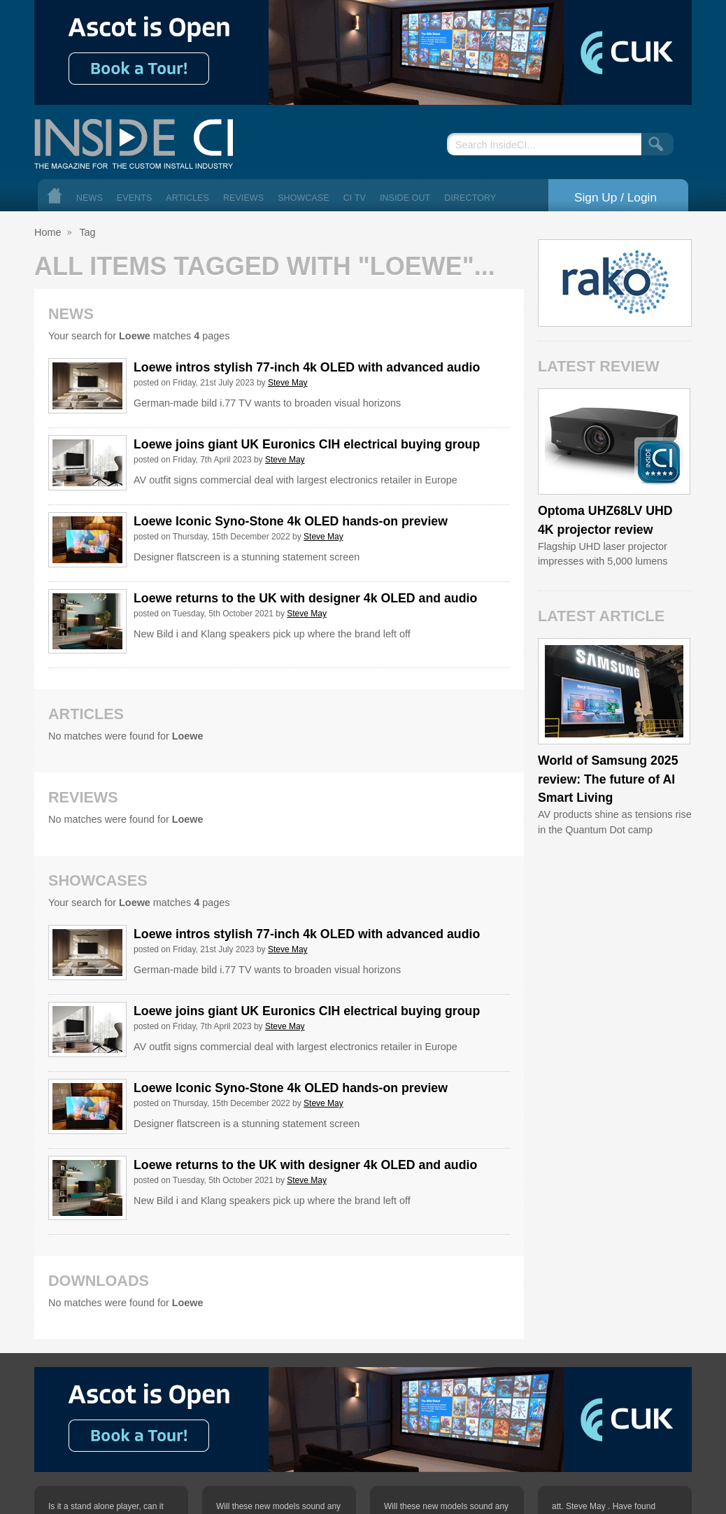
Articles (187, 198)
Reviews (243, 198)
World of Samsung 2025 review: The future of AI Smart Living (608, 779)
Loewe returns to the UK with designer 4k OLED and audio (305, 598)
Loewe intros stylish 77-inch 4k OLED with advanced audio (307, 367)
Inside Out (405, 198)
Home (54, 195)
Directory (470, 198)
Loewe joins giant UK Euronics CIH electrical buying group (307, 444)
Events (134, 198)
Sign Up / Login (615, 197)
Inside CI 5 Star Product (658, 461)
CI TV (354, 198)
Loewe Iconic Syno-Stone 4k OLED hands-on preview (291, 521)
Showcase (303, 198)
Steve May (288, 383)
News (89, 198)
